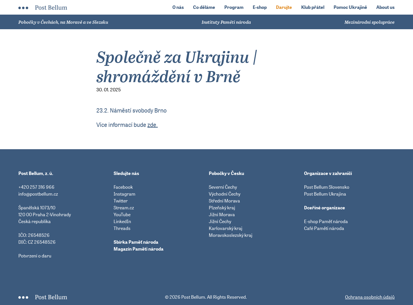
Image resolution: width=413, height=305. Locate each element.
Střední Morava (224, 201)
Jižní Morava (222, 214)
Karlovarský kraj (225, 228)
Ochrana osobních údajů (370, 297)
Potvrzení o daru (34, 256)
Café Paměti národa (324, 228)
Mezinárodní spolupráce (369, 22)
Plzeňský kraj (222, 207)
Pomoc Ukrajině (350, 7)
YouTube (122, 214)
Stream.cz (124, 207)
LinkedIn (122, 221)
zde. (152, 125)
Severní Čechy (223, 187)
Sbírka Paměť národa (136, 242)
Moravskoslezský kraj (230, 235)
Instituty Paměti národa (226, 22)
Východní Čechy (224, 194)
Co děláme (204, 7)
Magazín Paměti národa (138, 249)
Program (233, 7)
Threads (122, 228)
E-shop (260, 7)
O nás (178, 7)
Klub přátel (312, 7)
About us (385, 7)
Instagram (124, 194)
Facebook (123, 187)
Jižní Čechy (220, 221)
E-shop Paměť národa (326, 221)
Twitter (121, 201)
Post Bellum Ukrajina (325, 194)
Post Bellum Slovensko (326, 187)
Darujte (284, 7)
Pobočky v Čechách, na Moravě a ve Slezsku (63, 22)
